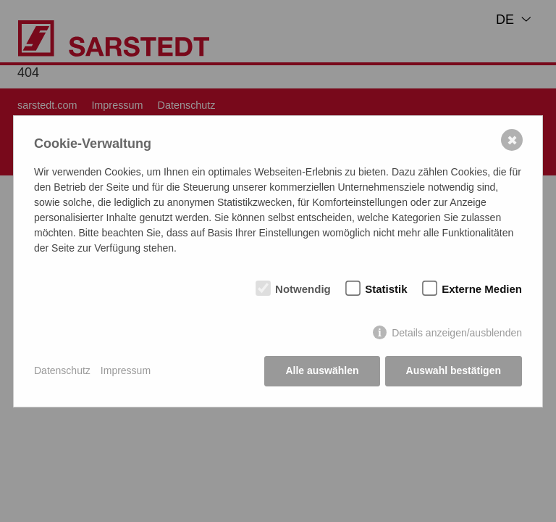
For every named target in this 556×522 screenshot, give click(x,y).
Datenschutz (62, 370)
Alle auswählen (321, 370)
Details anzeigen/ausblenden (457, 333)
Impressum (126, 370)
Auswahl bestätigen (453, 370)
